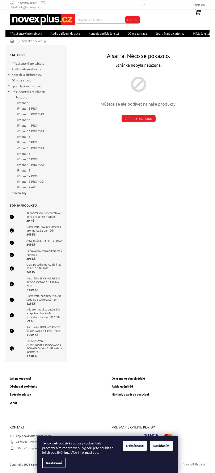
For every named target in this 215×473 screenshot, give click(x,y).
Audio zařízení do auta (24, 69)
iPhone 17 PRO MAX (30, 181)
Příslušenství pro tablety (26, 64)
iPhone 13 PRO (27, 108)
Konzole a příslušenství (25, 75)
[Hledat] (107, 20)
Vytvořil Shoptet (194, 464)
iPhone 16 (23, 153)
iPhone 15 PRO (27, 142)
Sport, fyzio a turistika (24, 86)
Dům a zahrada (19, 80)
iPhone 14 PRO (27, 125)
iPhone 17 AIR (26, 187)
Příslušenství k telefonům (27, 92)
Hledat (132, 20)
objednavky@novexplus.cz (33, 436)
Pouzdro (19, 97)
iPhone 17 (23, 170)
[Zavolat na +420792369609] (25, 2)
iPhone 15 (23, 136)
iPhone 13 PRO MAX (30, 114)
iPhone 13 (23, 103)
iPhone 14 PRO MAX (30, 131)
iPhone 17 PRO (27, 176)
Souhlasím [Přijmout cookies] (161, 445)
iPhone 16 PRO (27, 159)
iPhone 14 (23, 120)
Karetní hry (19, 193)
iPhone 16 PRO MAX (30, 164)
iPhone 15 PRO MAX (30, 148)
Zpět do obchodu (138, 119)
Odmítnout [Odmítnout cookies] (135, 445)
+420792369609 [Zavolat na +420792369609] (27, 442)
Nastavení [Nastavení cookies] (54, 463)
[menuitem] (25, 33)
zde (95, 452)
